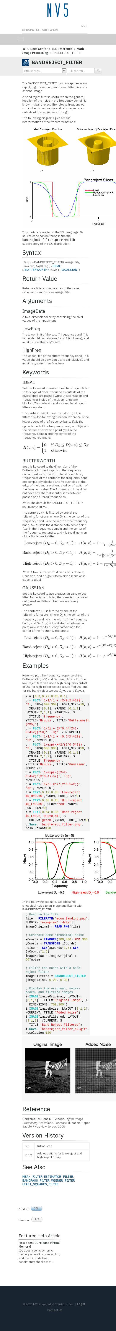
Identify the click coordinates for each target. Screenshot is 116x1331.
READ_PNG (62, 927)
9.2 (37, 1219)
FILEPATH (45, 919)
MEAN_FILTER (32, 1177)
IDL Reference (62, 49)
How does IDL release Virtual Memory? (39, 1245)
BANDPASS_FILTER (36, 1180)
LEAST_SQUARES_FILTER (40, 1184)
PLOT (36, 701)
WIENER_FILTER (63, 1180)
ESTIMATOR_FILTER (58, 1177)
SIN (44, 948)
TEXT (36, 792)
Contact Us (54, 1310)
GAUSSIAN (69, 270)
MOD (77, 939)
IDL (36, 1208)
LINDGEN (50, 939)
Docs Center (39, 49)
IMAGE (33, 997)
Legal (81, 1304)
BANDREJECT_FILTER (70, 976)
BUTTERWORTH (36, 270)
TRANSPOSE (52, 944)
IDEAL (56, 266)
